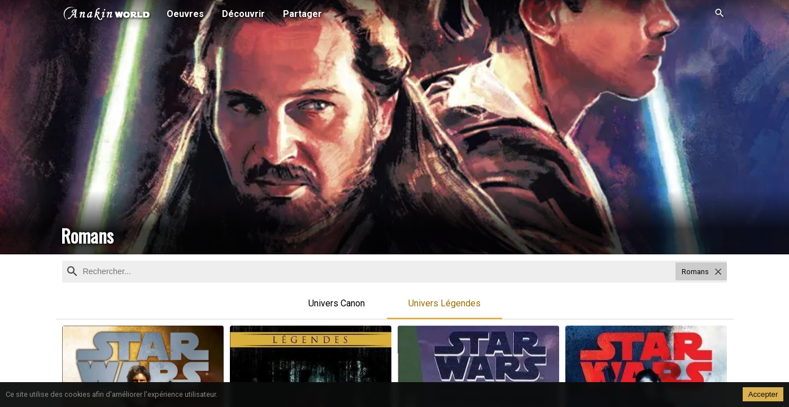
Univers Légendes (444, 303)
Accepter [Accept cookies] (763, 394)
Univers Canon (336, 303)
